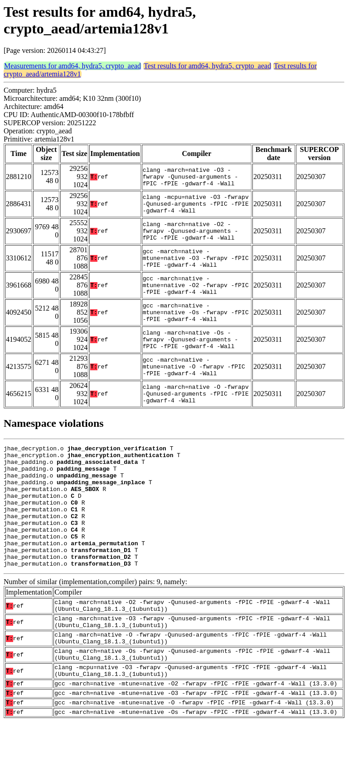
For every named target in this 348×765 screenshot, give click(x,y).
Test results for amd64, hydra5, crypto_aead (207, 66)
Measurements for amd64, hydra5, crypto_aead (72, 66)
